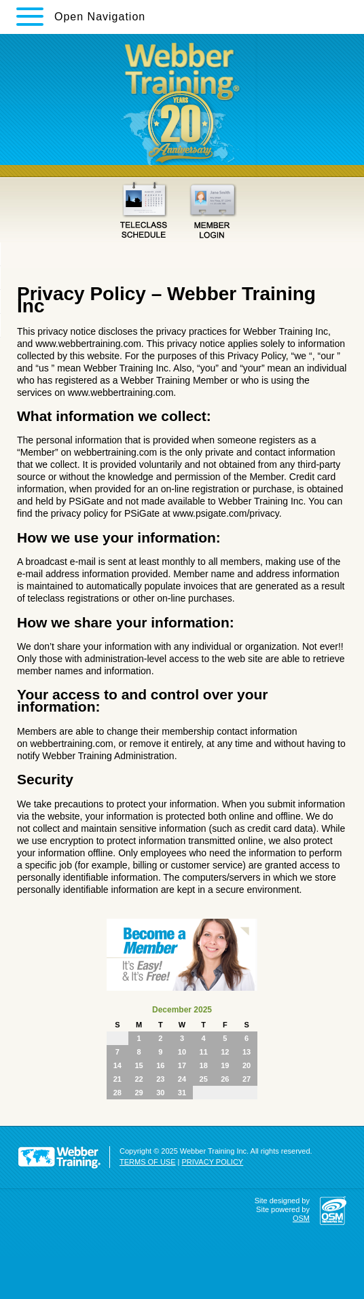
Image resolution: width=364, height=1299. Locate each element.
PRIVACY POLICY (213, 1162)
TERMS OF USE (148, 1162)
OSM (301, 1218)
